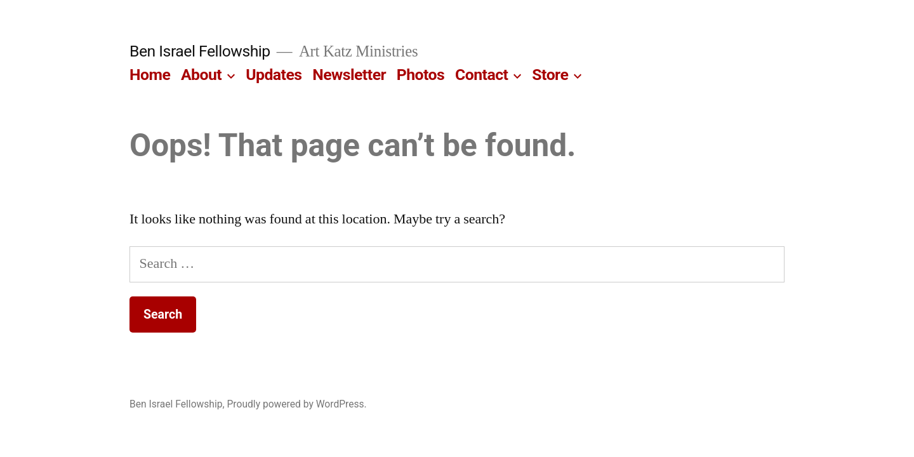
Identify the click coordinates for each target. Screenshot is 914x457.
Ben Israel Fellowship (199, 51)
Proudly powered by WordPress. (297, 404)
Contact (481, 74)
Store (550, 74)
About (201, 74)
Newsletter (349, 74)
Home (149, 74)
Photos (421, 74)
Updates (273, 74)
